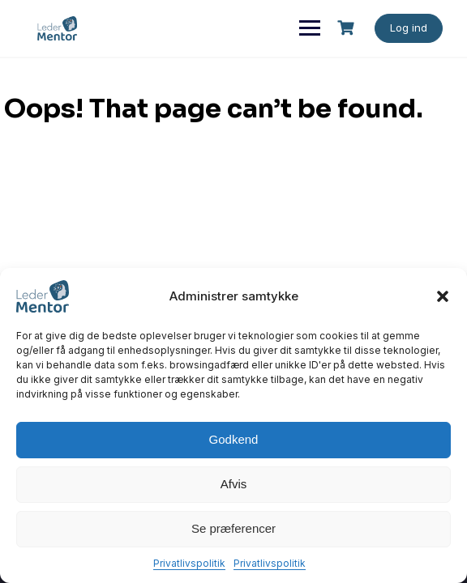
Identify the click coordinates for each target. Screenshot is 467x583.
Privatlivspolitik (189, 563)
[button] (443, 296)
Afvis (234, 484)
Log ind (408, 27)
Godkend (234, 439)
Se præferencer (233, 528)
